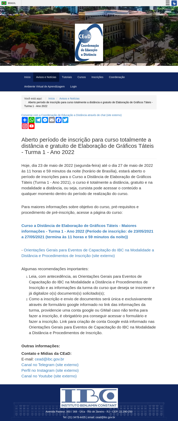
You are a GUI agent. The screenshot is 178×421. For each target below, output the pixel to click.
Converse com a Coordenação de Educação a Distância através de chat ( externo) (71, 115)
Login (73, 86)
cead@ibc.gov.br (49, 359)
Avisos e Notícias (46, 77)
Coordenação (117, 77)
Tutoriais (67, 77)
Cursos (82, 77)
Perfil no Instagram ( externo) (50, 370)
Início (27, 77)
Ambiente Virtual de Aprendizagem (44, 86)
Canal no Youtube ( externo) (49, 376)
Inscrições (97, 77)
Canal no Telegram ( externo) (49, 365)
